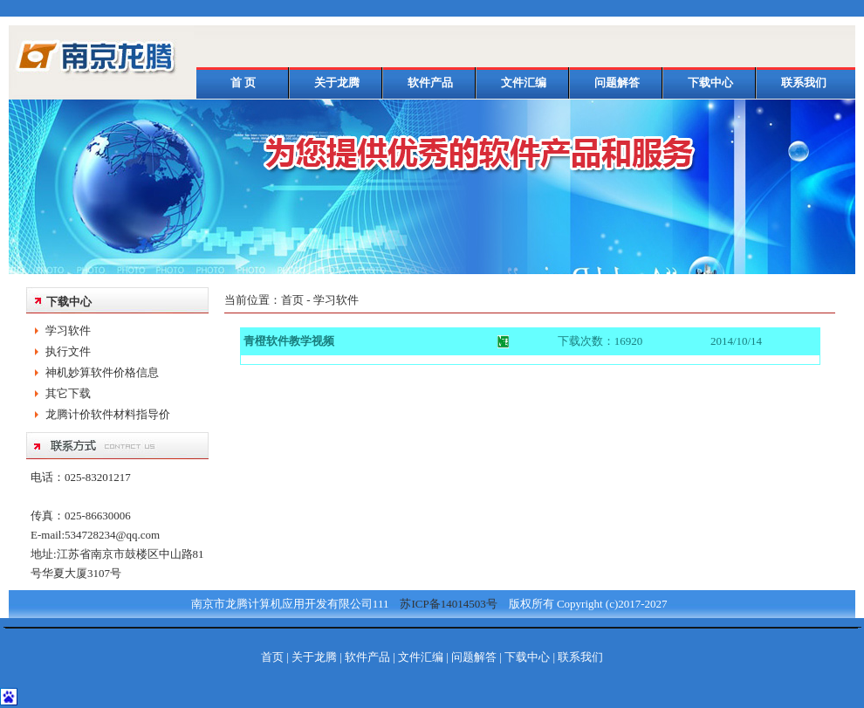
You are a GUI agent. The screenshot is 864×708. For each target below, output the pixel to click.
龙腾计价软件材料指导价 (107, 414)
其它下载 (68, 393)
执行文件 (68, 351)
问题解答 (617, 82)
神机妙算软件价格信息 (102, 372)
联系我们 (803, 82)
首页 (292, 299)
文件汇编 (523, 82)
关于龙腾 (337, 82)
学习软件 (68, 330)
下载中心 (710, 82)
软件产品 (430, 82)
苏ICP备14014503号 (442, 603)
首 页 (243, 82)
